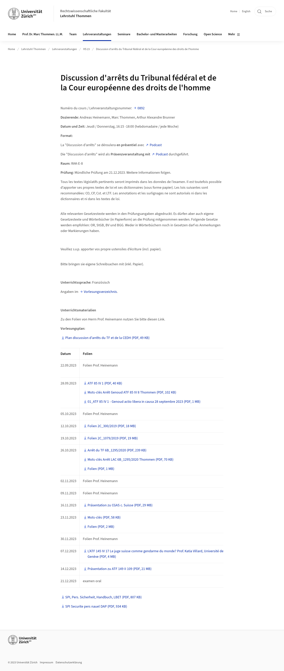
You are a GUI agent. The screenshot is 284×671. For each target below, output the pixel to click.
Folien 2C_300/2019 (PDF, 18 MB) (112, 426)
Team (73, 34)
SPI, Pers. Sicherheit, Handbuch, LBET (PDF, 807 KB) (103, 597)
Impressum (46, 663)
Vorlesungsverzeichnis (100, 291)
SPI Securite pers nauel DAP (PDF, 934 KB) (96, 606)
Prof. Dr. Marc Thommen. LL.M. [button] (42, 34)
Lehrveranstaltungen (64, 49)
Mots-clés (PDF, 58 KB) (104, 517)
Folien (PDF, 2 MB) (101, 526)
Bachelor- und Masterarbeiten (157, 34)
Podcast (156, 145)
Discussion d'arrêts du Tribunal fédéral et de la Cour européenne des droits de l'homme (147, 49)
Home (233, 11)
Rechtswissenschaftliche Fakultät (85, 11)
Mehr (234, 34)
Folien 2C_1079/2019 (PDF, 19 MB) (113, 438)
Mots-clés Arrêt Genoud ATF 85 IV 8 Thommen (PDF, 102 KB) (132, 392)
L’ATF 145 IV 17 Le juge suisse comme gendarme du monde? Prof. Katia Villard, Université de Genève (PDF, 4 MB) (155, 554)
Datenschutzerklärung (69, 663)
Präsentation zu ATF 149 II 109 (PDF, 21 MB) (119, 568)
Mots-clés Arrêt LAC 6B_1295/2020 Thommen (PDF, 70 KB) (130, 459)
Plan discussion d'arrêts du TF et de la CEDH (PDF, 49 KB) (107, 337)
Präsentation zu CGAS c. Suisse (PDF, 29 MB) (120, 505)
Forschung (190, 34)
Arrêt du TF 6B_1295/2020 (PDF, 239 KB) (117, 450)
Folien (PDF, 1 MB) (101, 468)
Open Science (213, 34)
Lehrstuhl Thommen (75, 16)
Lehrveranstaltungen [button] (97, 34)
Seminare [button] (124, 34)
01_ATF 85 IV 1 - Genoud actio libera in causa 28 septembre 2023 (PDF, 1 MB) (144, 401)
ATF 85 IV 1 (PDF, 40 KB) (105, 383)
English (246, 11)
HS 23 (86, 49)
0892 (141, 108)
